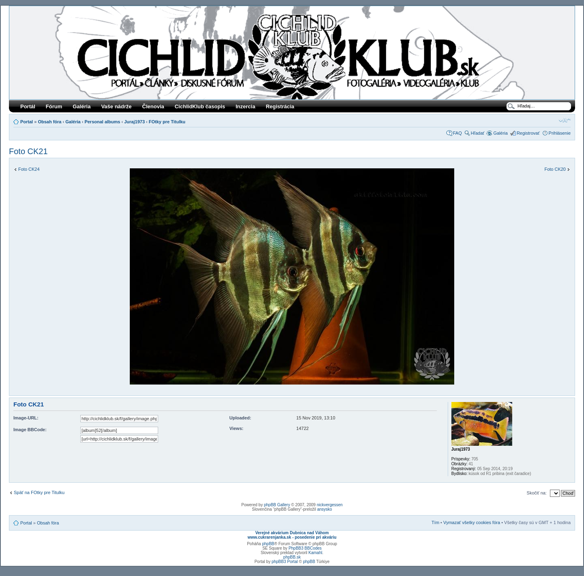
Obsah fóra (49, 121)
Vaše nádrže (116, 106)
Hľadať (478, 133)
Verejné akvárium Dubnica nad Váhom (291, 533)
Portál (27, 106)
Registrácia (280, 106)
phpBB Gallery (277, 505)
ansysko (324, 509)
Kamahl (315, 552)
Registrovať (528, 133)
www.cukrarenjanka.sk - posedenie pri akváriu (291, 537)
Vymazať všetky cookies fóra (471, 522)
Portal (26, 121)
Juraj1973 (134, 121)
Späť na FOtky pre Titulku (39, 492)
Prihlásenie (560, 133)
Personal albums (102, 121)
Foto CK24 (29, 169)
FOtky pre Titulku (167, 121)
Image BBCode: (30, 429)
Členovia (153, 106)
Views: (237, 428)
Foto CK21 (28, 151)
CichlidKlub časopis (200, 106)
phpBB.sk (292, 557)
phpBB (268, 544)
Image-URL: (26, 417)
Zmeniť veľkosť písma (565, 120)
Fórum (54, 106)
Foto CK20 (555, 169)
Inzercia (245, 106)
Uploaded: (240, 417)
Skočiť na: (537, 492)
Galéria (81, 106)
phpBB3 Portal (285, 561)
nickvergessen (330, 505)
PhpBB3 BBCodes (305, 548)
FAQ (457, 133)
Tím (435, 522)
